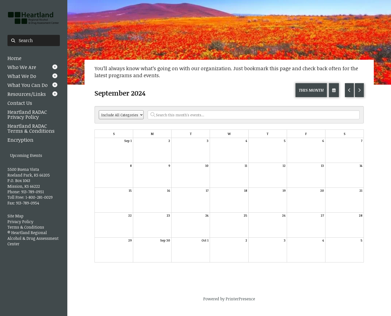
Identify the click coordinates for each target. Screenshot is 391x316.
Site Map (15, 216)
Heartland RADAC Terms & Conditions (31, 128)
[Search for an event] (254, 114)
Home (14, 58)
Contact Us (19, 102)
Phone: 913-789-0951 (25, 191)
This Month (311, 90)
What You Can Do (27, 84)
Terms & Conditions (25, 227)
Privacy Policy (20, 221)
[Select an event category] (121, 114)
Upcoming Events (26, 155)
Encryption (20, 139)
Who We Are (21, 66)
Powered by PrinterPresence (229, 299)
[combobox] (33, 40)
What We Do (21, 75)
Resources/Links (26, 93)
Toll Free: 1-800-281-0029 (30, 197)
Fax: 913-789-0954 (23, 203)
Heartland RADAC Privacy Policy (27, 114)
